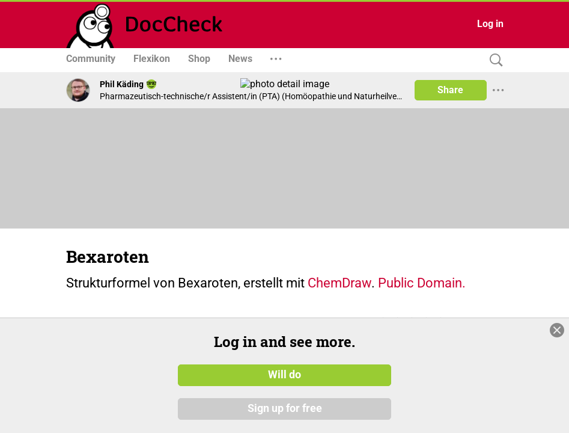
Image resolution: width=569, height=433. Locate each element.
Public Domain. (422, 282)
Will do (284, 375)
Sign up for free (285, 408)
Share (450, 90)
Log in (490, 23)
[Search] (493, 60)
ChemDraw (339, 282)
